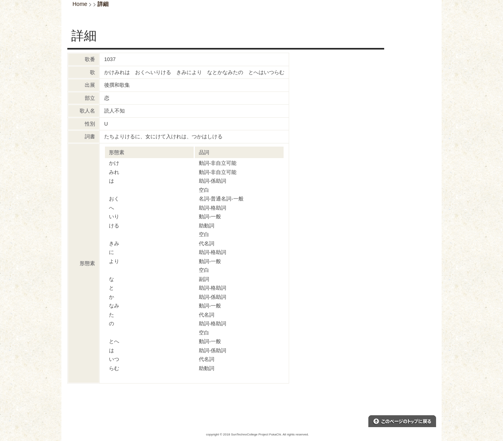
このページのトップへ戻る (402, 421)
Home (79, 4)
